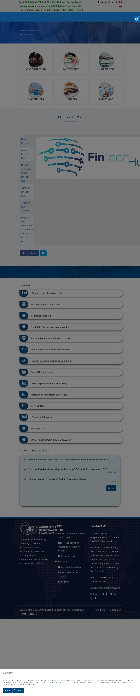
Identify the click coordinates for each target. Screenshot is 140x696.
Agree (7, 690)
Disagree (18, 690)
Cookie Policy (57, 682)
